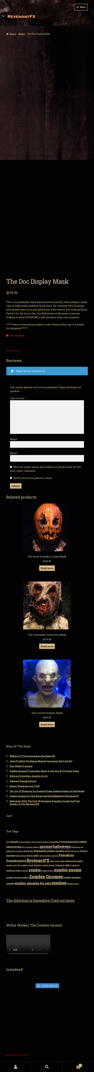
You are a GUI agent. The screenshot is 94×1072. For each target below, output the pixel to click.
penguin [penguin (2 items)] (54, 856)
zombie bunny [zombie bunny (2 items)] (47, 871)
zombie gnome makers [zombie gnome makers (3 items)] (17, 877)
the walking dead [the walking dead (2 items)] (25, 865)
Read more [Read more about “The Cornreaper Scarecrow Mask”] (47, 646)
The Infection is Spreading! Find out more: (40, 900)
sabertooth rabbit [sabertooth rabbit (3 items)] (74, 861)
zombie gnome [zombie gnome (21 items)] (67, 869)
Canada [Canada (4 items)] (14, 841)
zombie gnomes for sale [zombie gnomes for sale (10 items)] (33, 883)
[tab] (47, 350)
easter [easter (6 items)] (83, 841)
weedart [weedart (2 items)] (24, 871)
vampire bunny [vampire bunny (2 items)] (48, 865)
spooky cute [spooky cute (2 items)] (11, 865)
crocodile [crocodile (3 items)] (55, 842)
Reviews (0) (13, 350)
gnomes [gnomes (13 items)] (45, 846)
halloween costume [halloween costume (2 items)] (14, 851)
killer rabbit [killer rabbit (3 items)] (33, 855)
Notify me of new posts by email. (32, 477)
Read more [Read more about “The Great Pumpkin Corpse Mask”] (47, 568)
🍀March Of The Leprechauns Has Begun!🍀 (32, 756)
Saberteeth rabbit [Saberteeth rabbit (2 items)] (57, 861)
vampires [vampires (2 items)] (75, 865)
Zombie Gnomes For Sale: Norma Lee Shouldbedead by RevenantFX (44, 796)
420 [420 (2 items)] (7, 842)
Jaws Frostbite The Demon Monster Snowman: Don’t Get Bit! (41, 761)
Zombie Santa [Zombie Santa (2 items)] (73, 884)
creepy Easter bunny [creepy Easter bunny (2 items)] (40, 842)
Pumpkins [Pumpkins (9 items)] (66, 855)
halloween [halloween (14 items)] (62, 846)
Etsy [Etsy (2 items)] (24, 847)
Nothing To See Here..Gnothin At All (29, 776)
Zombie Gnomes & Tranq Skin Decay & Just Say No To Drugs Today (44, 771)
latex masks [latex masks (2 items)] (45, 856)
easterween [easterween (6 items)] (13, 846)
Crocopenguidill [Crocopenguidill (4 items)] (69, 841)
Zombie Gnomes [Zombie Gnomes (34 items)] (46, 876)
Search (47, 1067)
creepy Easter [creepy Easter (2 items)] (25, 842)
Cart (72, 1064)
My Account (15, 1067)
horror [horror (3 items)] (68, 851)
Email (14, 453)
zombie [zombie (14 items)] (35, 870)
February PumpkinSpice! (23, 781)
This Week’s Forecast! (21, 766)
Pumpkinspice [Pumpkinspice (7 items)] (16, 860)
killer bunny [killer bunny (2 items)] (20, 856)
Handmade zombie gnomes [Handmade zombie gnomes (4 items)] (49, 850)
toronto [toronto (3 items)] (37, 865)
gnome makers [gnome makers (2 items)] (32, 847)
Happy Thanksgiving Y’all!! (25, 786)
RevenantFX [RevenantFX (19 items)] (38, 860)
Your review (18, 398)
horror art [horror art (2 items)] (75, 851)
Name (14, 439)
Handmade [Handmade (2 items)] (28, 851)
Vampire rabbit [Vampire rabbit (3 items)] (63, 865)
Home (13, 33)
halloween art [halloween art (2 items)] (77, 847)
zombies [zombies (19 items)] (59, 882)
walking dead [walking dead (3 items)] (13, 870)
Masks (21, 33)
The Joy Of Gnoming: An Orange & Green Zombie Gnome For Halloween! (47, 791)
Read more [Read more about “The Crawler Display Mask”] (47, 724)
